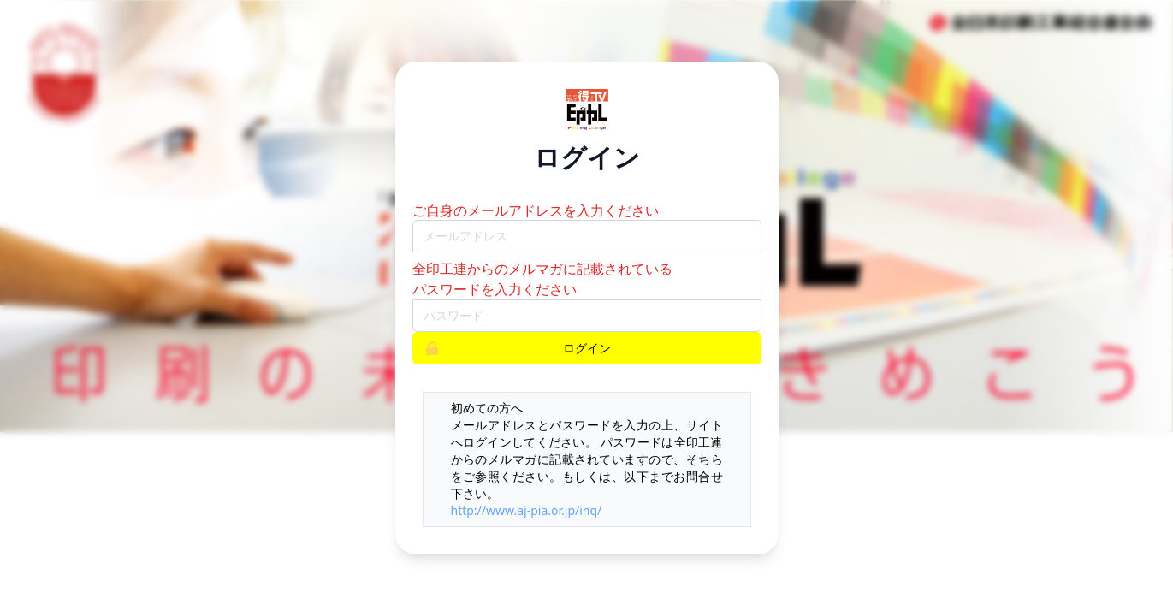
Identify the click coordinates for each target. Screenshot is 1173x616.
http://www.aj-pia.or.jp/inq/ (526, 510)
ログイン (512, 348)
